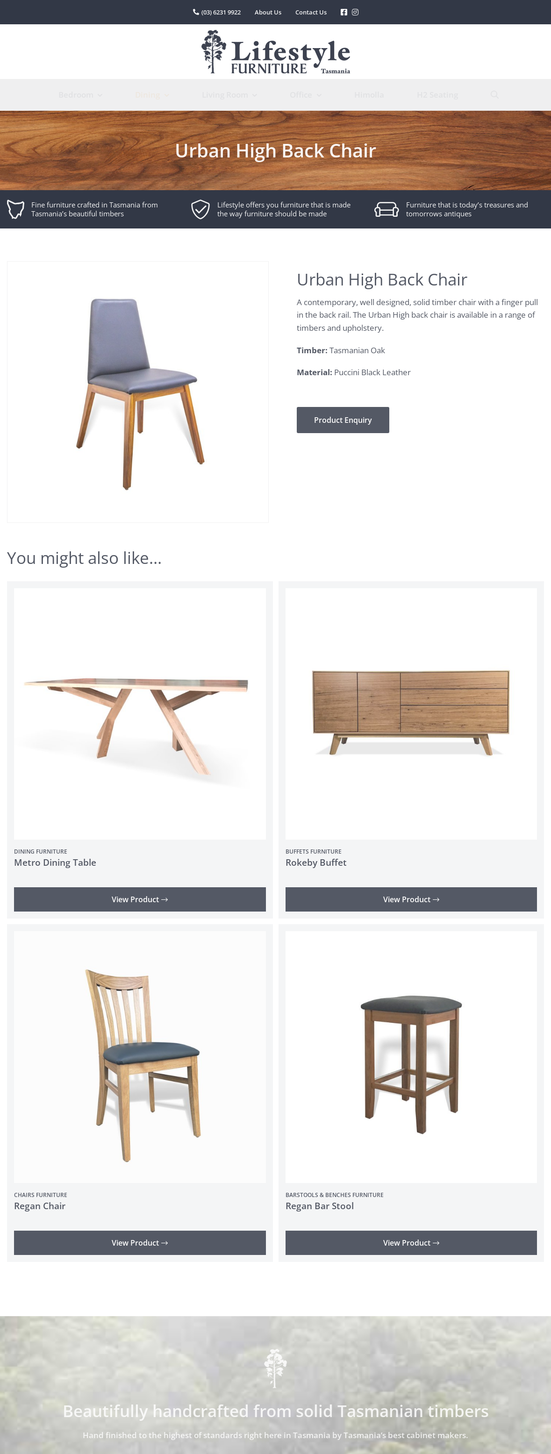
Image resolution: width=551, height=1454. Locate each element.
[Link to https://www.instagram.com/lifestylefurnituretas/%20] (355, 12)
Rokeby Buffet (316, 862)
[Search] (495, 95)
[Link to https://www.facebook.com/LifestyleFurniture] (344, 12)
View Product (140, 899)
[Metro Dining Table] (140, 594)
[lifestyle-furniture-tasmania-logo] (276, 34)
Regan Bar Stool (320, 1206)
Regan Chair (39, 1206)
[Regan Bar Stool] (411, 937)
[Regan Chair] (140, 937)
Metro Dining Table (55, 862)
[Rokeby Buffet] (411, 594)
